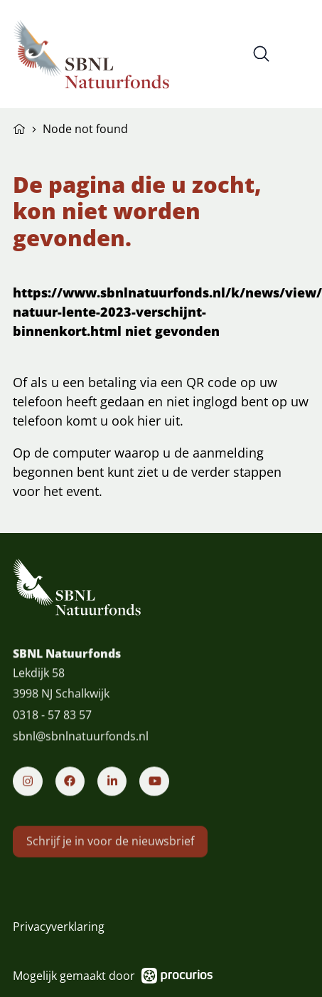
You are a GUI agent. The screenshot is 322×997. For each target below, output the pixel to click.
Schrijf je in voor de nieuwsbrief (110, 859)
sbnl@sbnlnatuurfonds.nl (81, 746)
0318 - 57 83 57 (52, 724)
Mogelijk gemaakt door (113, 976)
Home (19, 127)
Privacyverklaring (58, 926)
